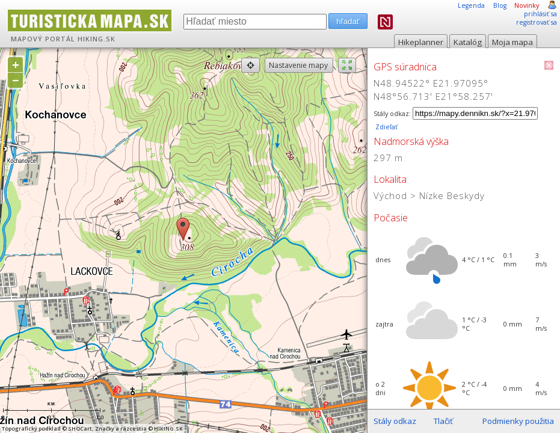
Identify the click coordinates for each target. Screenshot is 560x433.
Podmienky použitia (518, 421)
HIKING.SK (96, 39)
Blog (499, 5)
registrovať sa (536, 22)
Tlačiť (443, 421)
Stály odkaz (395, 421)
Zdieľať (386, 127)
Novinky (526, 5)
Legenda (471, 5)
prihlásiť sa (540, 14)
